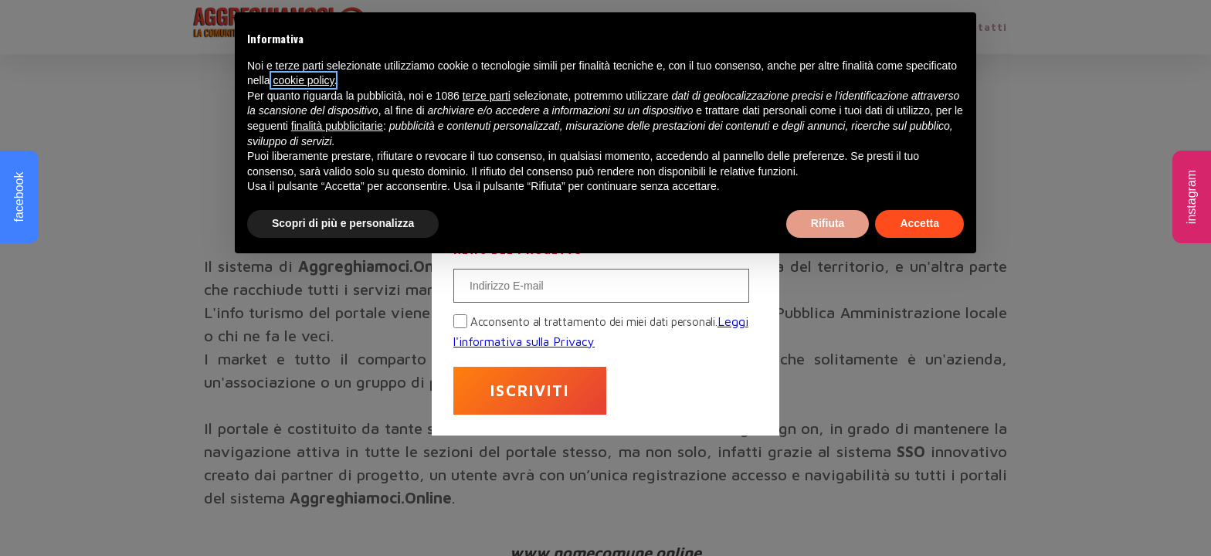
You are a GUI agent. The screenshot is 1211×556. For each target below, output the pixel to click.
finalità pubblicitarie (337, 126)
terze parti (487, 96)
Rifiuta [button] (828, 223)
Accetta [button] (919, 223)
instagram (1191, 197)
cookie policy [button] (303, 80)
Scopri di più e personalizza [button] (343, 223)
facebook (18, 197)
